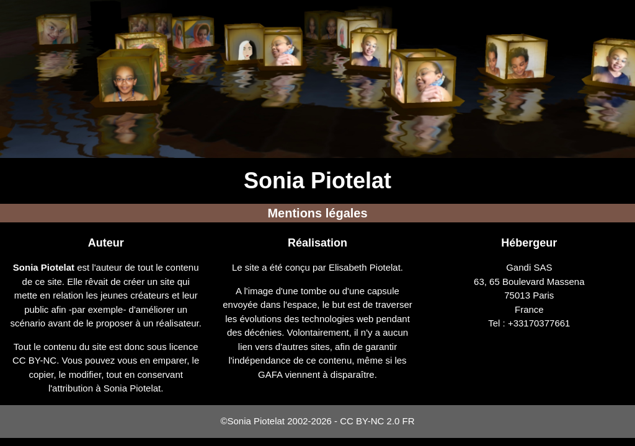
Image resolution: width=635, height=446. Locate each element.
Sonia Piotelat (317, 180)
